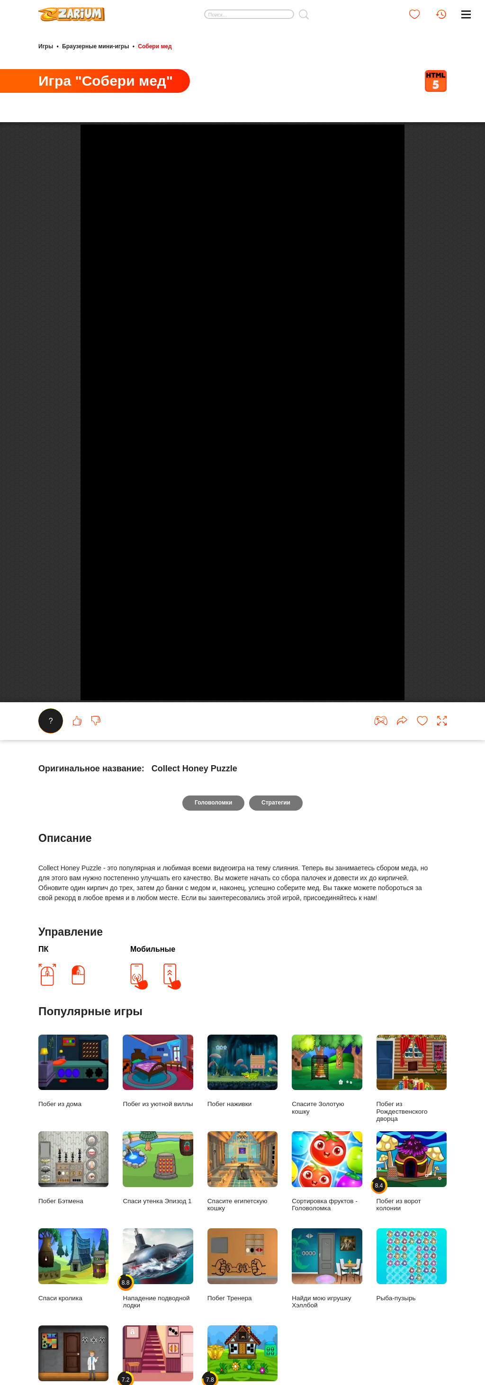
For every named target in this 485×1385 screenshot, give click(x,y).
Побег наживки (242, 1102)
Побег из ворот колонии (412, 1202)
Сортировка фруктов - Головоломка (327, 1202)
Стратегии (275, 834)
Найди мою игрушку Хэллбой (327, 1299)
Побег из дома (73, 1102)
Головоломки (213, 834)
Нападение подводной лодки (158, 1299)
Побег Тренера (242, 1295)
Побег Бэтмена (73, 1199)
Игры (45, 46)
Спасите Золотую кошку (327, 1105)
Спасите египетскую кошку (242, 1202)
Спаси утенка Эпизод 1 (158, 1199)
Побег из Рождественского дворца (412, 1109)
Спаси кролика (73, 1295)
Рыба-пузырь (412, 1295)
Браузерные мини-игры (95, 46)
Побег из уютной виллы (158, 1102)
